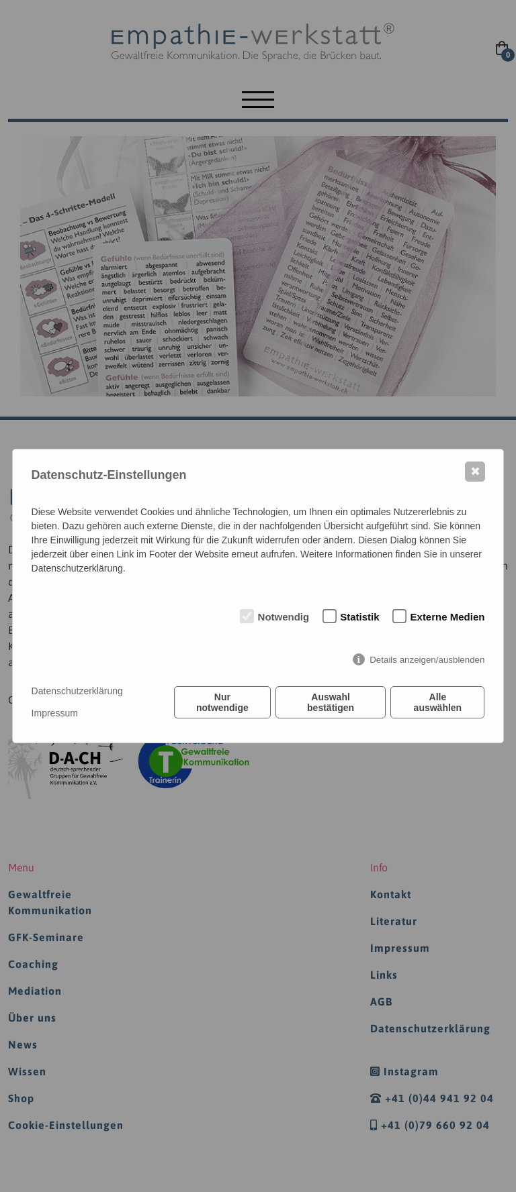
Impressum (55, 713)
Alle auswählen (438, 702)
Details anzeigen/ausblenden (427, 660)
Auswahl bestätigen (330, 702)
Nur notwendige (222, 702)
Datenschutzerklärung (77, 691)
